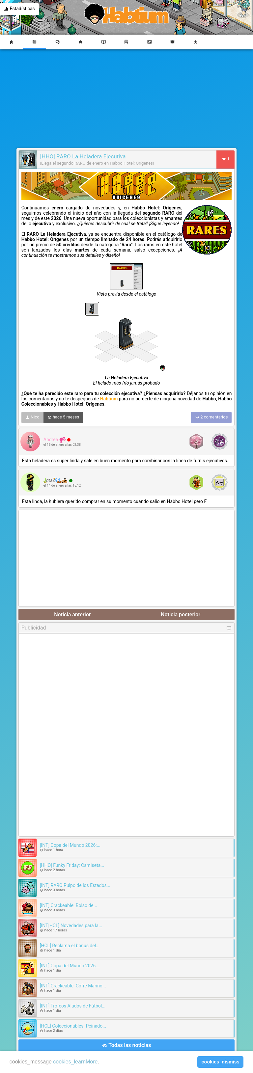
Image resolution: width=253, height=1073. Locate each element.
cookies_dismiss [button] (220, 1061)
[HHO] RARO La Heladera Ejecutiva (83, 156)
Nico (32, 417)
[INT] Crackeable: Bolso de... (68, 905)
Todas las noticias (126, 1045)
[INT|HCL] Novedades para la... (71, 925)
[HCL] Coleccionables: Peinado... (73, 1026)
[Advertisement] (126, 99)
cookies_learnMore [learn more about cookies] (75, 1061)
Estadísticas (19, 9)
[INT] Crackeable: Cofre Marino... (73, 985)
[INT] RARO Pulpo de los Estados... (75, 885)
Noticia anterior (72, 614)
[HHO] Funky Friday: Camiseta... (72, 865)
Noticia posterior (180, 614)
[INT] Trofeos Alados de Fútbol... (73, 1005)
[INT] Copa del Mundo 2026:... (70, 845)
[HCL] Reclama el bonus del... (69, 945)
